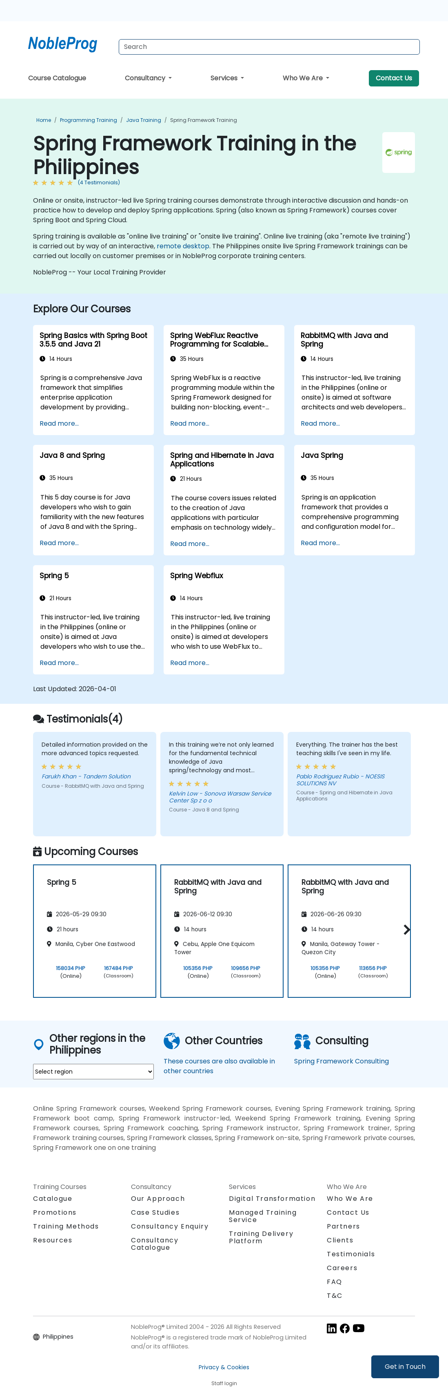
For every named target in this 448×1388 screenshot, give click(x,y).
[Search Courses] (269, 47)
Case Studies (155, 1212)
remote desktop (183, 246)
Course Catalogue (57, 78)
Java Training (143, 120)
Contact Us (394, 78)
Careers (342, 1268)
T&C (335, 1295)
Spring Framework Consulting (341, 1061)
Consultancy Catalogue (155, 1243)
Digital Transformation (272, 1198)
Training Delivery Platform (261, 1237)
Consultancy (146, 78)
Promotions (55, 1212)
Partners (343, 1226)
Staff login (224, 1383)
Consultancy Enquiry (169, 1226)
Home (43, 120)
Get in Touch (405, 1366)
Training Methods (66, 1226)
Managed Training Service (263, 1216)
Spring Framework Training (203, 120)
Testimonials (351, 1254)
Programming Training (88, 120)
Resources (52, 1240)
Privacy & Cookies (224, 1367)
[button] (405, 930)
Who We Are (303, 78)
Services (225, 78)
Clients (340, 1240)
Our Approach (158, 1198)
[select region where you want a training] (93, 1071)
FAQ (334, 1281)
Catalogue (52, 1198)
